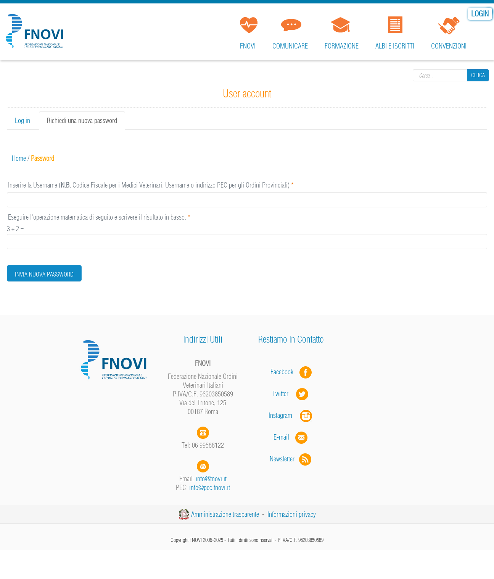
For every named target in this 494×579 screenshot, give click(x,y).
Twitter (291, 393)
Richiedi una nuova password (86, 123)
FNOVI (248, 46)
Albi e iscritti (394, 46)
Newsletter (291, 458)
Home (19, 158)
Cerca (478, 75)
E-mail (281, 437)
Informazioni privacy (291, 514)
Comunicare (290, 46)
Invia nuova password (44, 274)
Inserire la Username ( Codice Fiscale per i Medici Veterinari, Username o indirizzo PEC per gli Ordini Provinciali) (151, 185)
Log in (22, 120)
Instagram (291, 415)
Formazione (342, 46)
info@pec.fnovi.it (209, 487)
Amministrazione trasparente (225, 514)
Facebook (284, 371)
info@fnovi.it (211, 478)
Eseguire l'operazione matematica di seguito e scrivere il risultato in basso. (99, 217)
